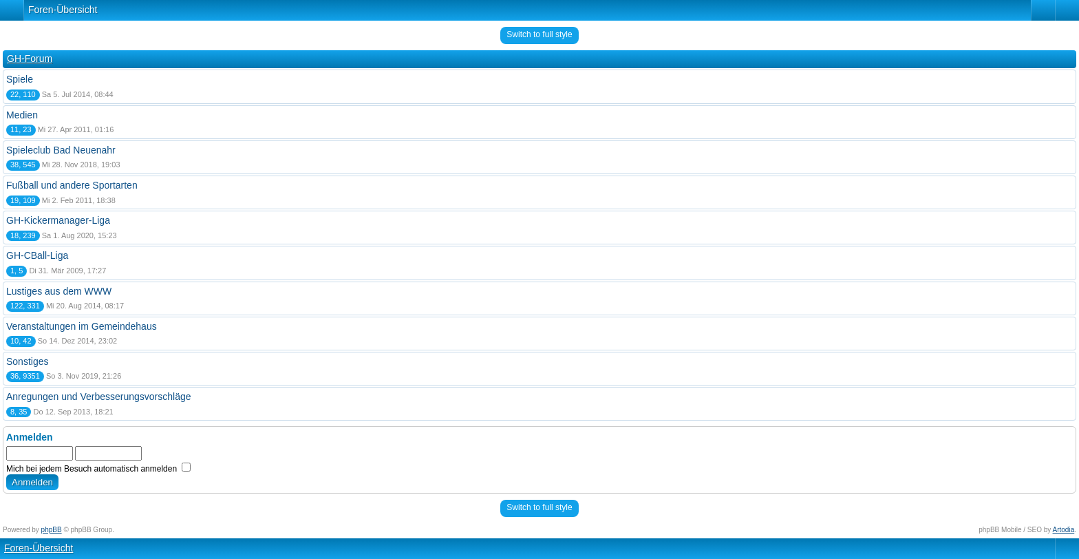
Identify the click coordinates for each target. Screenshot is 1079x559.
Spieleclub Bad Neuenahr (61, 150)
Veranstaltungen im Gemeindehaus (81, 326)
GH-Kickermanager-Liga (58, 220)
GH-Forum (29, 58)
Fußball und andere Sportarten (72, 185)
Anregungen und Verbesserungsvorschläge (98, 396)
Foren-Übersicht (62, 9)
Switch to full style (539, 34)
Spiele (19, 79)
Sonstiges (27, 361)
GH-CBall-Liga (37, 255)
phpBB (51, 530)
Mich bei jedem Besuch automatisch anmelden (98, 469)
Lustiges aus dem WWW (58, 291)
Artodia (1064, 530)
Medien (22, 114)
